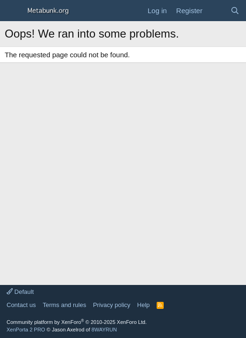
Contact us (21, 304)
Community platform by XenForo (77, 322)
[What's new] (216, 10)
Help (143, 304)
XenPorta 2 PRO (26, 329)
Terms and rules (64, 304)
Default (20, 291)
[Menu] (13, 10)
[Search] (235, 10)
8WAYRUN (104, 329)
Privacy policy (111, 304)
